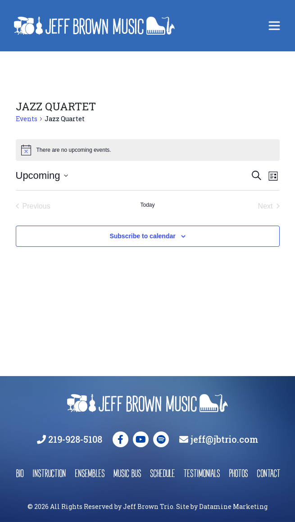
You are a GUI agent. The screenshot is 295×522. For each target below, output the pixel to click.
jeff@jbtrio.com (224, 439)
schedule (162, 473)
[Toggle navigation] (274, 25)
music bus (127, 473)
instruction (49, 473)
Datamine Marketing (233, 506)
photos (238, 473)
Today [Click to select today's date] (147, 205)
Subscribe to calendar (142, 236)
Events (26, 118)
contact (268, 473)
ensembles (89, 473)
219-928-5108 (75, 439)
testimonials (202, 473)
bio (19, 473)
